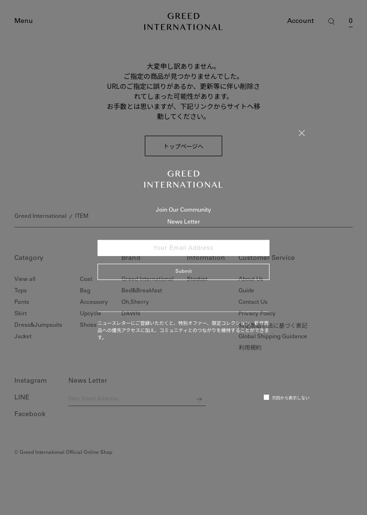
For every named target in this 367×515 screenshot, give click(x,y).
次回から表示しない (286, 397)
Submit (183, 271)
